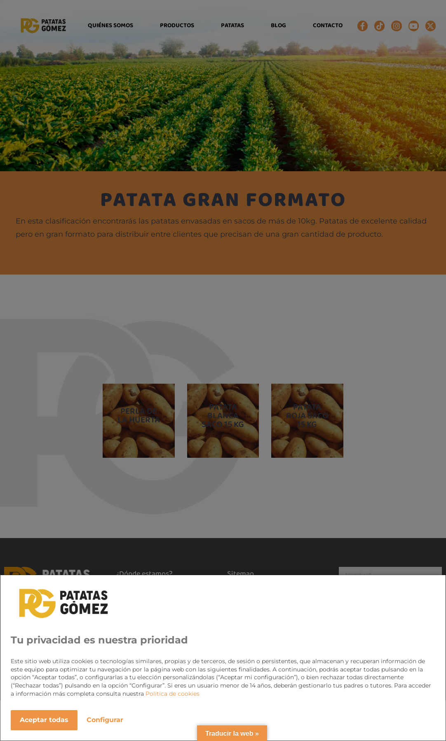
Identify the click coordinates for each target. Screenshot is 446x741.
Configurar (105, 720)
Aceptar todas (44, 720)
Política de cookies (173, 693)
